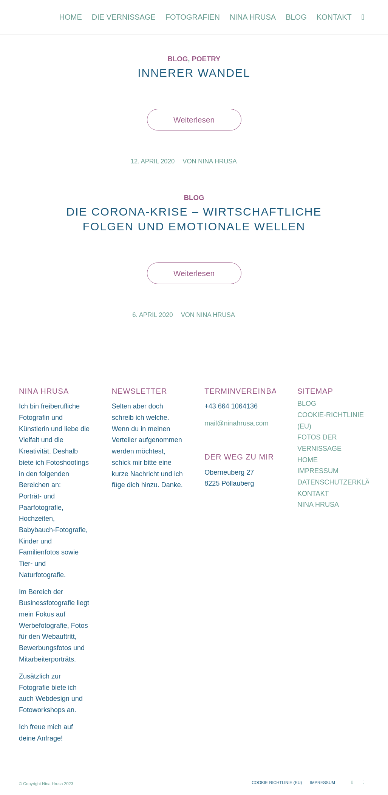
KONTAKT (313, 493)
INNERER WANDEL (194, 73)
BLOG (306, 403)
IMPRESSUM (318, 471)
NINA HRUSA (318, 504)
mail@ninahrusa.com (236, 423)
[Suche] (363, 17)
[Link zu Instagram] (352, 782)
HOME (307, 460)
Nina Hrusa (217, 161)
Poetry (206, 59)
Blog (177, 59)
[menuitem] (70, 17)
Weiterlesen (194, 119)
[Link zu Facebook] (363, 782)
